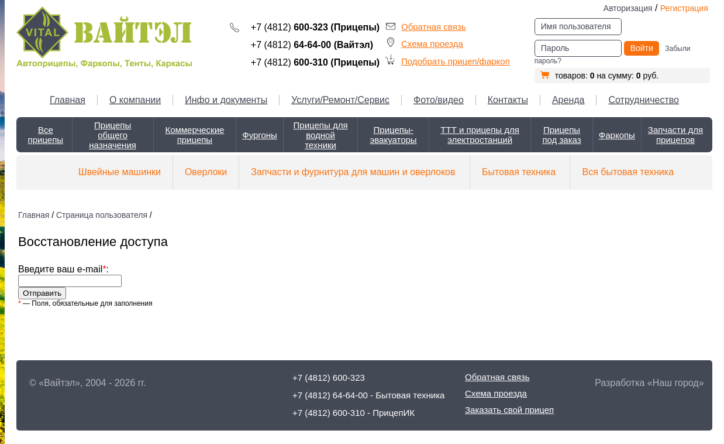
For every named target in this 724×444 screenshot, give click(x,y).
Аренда (568, 100)
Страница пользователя (101, 215)
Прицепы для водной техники (321, 135)
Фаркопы (617, 135)
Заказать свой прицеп (509, 410)
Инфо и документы (226, 100)
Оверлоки (206, 172)
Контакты (508, 100)
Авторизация (628, 8)
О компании (135, 100)
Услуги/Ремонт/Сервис (340, 100)
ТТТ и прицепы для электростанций (479, 135)
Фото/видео (438, 100)
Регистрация (684, 8)
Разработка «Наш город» (649, 383)
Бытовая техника (519, 172)
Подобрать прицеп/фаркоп (455, 61)
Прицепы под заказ (561, 135)
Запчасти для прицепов (675, 135)
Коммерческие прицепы (194, 135)
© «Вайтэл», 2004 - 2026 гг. (87, 383)
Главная (67, 100)
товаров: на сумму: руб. (599, 75)
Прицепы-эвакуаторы (393, 135)
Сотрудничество (643, 100)
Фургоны (259, 135)
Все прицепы (46, 135)
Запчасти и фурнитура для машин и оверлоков (353, 172)
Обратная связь (433, 27)
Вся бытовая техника (628, 172)
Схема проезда (432, 44)
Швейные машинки (119, 172)
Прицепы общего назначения (112, 135)
